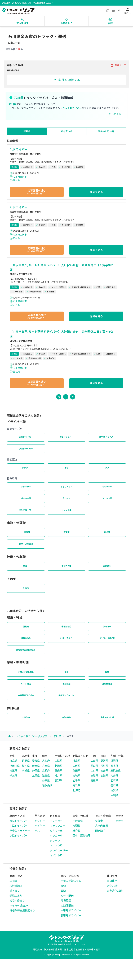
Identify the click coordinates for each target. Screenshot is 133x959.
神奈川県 (15, 765)
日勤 (107, 671)
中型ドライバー (67, 436)
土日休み (26, 717)
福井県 (58, 775)
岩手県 (76, 780)
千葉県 (13, 775)
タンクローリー (26, 510)
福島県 (76, 760)
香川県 (104, 765)
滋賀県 (46, 775)
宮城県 (76, 775)
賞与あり (107, 626)
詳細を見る (96, 192)
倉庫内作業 (66, 566)
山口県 (94, 770)
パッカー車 (26, 498)
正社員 (16, 180)
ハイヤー (66, 467)
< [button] (59, 396)
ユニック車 (107, 498)
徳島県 (104, 770)
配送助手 (107, 566)
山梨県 (58, 760)
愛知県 (36, 760)
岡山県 (94, 765)
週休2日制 (66, 717)
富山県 (58, 770)
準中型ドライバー (107, 436)
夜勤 (66, 671)
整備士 (26, 566)
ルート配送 (26, 683)
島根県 (94, 780)
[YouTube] (113, 10)
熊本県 (114, 765)
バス (107, 467)
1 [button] (66, 396)
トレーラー (26, 486)
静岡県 (36, 770)
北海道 (76, 790)
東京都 (13, 760)
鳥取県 (94, 775)
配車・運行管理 (26, 543)
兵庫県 (46, 765)
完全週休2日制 (107, 717)
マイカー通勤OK (107, 638)
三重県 (36, 775)
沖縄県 (114, 795)
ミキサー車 (107, 486)
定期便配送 (107, 683)
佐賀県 (114, 790)
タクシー (26, 467)
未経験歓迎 (66, 626)
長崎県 (114, 785)
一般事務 (26, 532)
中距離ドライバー (26, 695)
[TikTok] (118, 10)
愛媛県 (104, 760)
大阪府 (46, 760)
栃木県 (26, 765)
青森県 (76, 785)
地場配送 (66, 683)
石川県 (57, 736)
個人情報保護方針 (53, 949)
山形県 (76, 765)
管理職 (67, 532)
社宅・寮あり (66, 638)
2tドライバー (19, 207)
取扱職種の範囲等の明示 (88, 949)
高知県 (104, 775)
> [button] (73, 396)
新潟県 (58, 765)
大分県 (114, 775)
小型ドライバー (26, 448)
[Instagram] (107, 10)
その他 (26, 588)
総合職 (107, 532)
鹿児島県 (115, 770)
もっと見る (115, 114)
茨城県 (26, 770)
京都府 (46, 770)
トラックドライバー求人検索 (31, 736)
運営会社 (68, 949)
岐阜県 (36, 765)
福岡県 (114, 760)
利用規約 (37, 949)
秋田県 (76, 770)
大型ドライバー (26, 436)
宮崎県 (114, 780)
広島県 (94, 760)
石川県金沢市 (20, 176)
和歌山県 (47, 785)
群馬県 (26, 760)
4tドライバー (19, 149)
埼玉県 (13, 770)
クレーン (66, 498)
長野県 (58, 780)
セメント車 (66, 510)
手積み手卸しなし (26, 671)
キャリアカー (66, 486)
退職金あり (26, 638)
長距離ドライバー (66, 695)
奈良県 (46, 780)
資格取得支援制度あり (26, 649)
